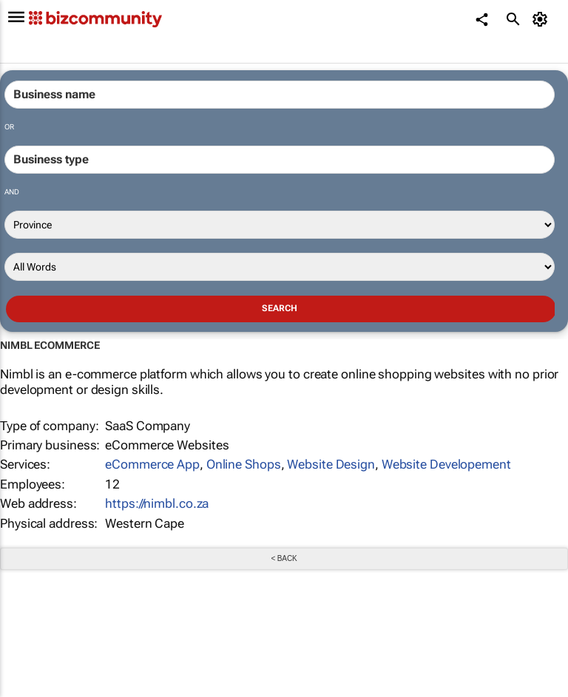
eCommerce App (152, 464)
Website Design (331, 464)
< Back (284, 558)
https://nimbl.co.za (157, 503)
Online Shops (243, 464)
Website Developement (446, 464)
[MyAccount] (542, 19)
